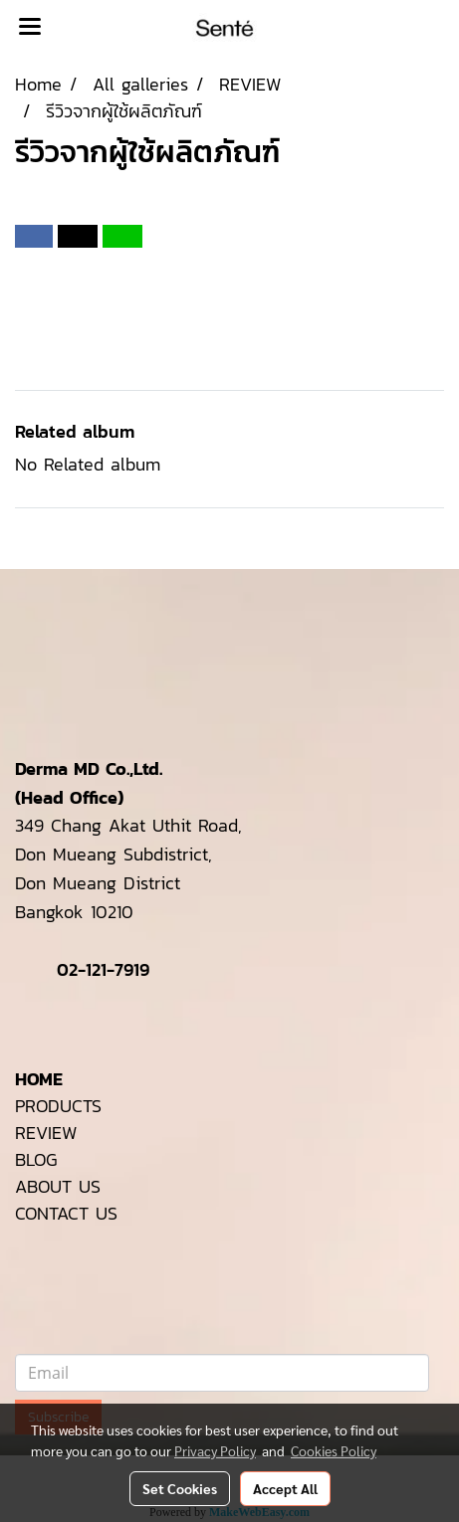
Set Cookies (179, 1488)
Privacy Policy (215, 1450)
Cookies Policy (333, 1450)
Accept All (285, 1488)
